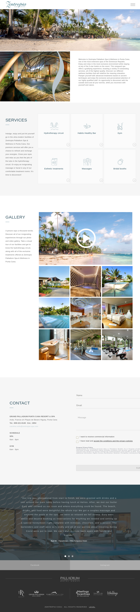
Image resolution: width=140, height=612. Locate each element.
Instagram (105, 565)
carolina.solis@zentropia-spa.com (24, 426)
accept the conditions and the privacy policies (113, 441)
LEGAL (92, 607)
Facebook (35, 565)
